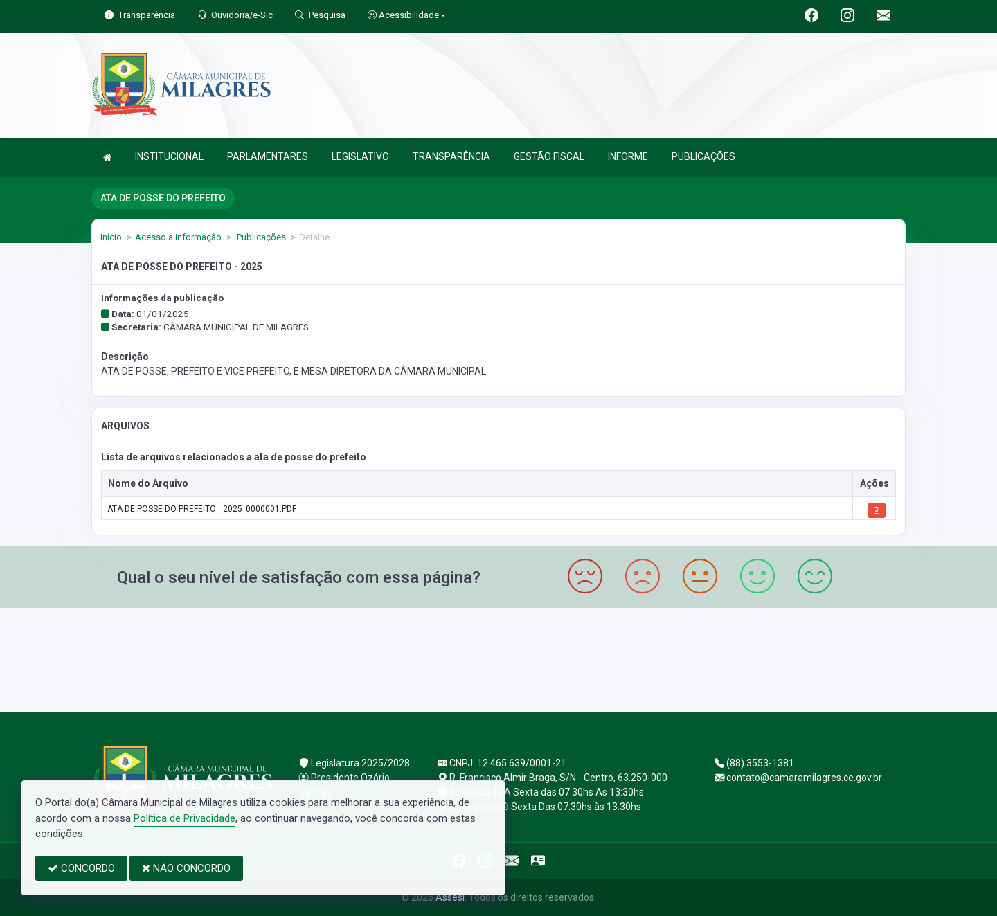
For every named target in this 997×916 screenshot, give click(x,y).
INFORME (628, 156)
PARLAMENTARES (267, 156)
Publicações (260, 237)
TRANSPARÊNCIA (451, 156)
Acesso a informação (178, 237)
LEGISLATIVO (360, 156)
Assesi (450, 897)
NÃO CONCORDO (186, 868)
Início (111, 237)
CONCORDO (81, 868)
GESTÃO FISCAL (549, 156)
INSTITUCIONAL (169, 156)
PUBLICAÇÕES (703, 156)
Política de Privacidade (184, 818)
